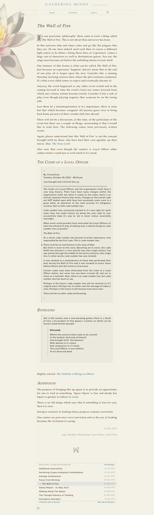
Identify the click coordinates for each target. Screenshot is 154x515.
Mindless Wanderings (79, 435)
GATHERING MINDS (67, 4)
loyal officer (98, 435)
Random (73, 13)
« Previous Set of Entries (49, 502)
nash (74, 397)
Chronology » (109, 465)
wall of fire (111, 435)
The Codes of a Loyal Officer (62, 162)
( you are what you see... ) (100, 5)
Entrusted (46, 310)
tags (64, 435)
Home (52, 13)
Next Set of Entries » (106, 502)
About (94, 13)
